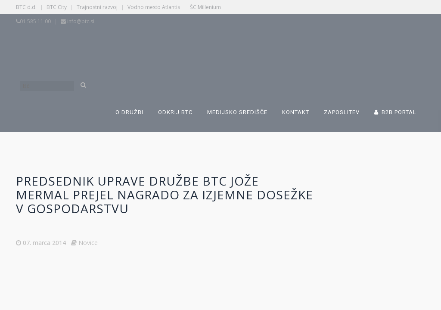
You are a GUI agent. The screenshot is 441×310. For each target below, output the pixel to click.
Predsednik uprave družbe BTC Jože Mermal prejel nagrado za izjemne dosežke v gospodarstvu (164, 195)
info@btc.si (80, 21)
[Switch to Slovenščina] (165, 46)
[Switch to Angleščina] (298, 46)
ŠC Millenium (205, 7)
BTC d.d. (26, 7)
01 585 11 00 (35, 21)
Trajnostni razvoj (97, 7)
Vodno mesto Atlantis (153, 7)
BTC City (57, 7)
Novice (88, 243)
